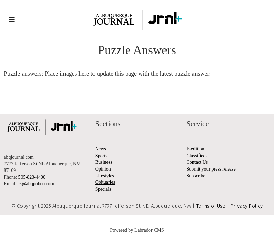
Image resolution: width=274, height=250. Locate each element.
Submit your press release (211, 169)
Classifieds (197, 155)
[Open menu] (12, 20)
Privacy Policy (246, 206)
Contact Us (197, 162)
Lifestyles (104, 175)
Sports (101, 155)
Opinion (103, 169)
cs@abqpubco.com (36, 183)
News (100, 148)
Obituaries (105, 182)
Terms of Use (210, 206)
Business (103, 162)
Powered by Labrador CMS (137, 230)
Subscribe (196, 175)
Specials (103, 189)
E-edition (195, 148)
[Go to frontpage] (137, 19)
